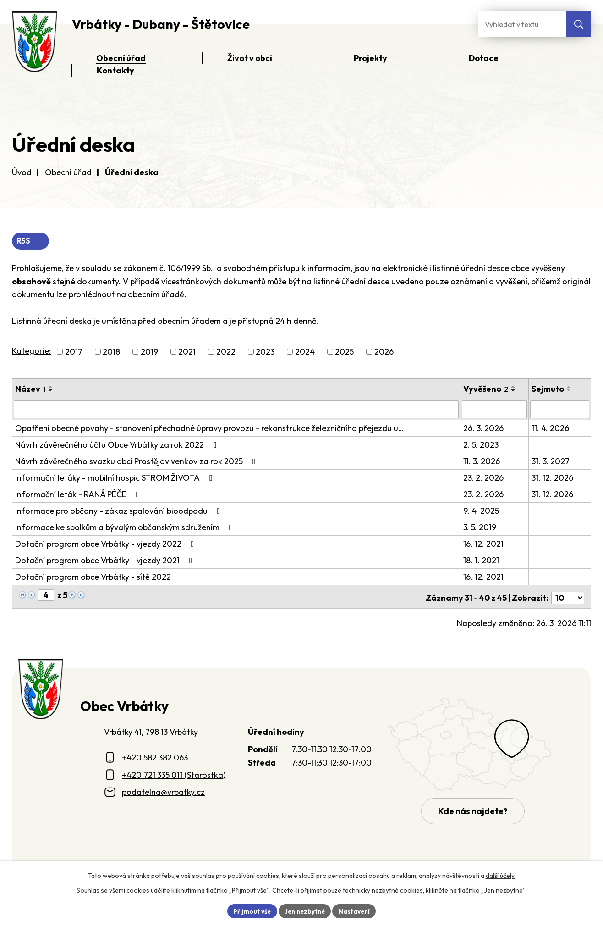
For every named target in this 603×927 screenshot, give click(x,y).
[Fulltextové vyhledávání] (522, 24)
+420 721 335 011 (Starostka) (173, 772)
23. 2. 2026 (484, 477)
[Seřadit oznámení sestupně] (51, 391)
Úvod (22, 172)
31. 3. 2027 (551, 461)
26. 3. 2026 (484, 428)
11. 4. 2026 (551, 428)
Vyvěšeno (486, 389)
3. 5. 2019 (480, 527)
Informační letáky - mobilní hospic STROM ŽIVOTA (115, 477)
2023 (265, 352)
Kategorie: (31, 351)
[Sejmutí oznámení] (560, 409)
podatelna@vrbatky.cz (163, 789)
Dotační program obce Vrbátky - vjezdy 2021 (105, 560)
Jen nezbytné (304, 910)
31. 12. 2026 (553, 477)
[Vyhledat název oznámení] (236, 409)
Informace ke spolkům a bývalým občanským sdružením (125, 527)
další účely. (500, 875)
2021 (187, 352)
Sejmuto (548, 389)
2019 (149, 352)
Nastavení (356, 910)
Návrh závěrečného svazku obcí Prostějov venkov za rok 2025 (137, 461)
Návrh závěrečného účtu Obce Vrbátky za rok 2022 (117, 444)
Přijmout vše (249, 910)
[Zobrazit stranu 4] (46, 595)
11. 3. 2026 (482, 461)
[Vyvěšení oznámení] (494, 409)
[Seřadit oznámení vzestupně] (51, 387)
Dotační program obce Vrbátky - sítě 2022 (93, 577)
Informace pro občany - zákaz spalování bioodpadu (119, 510)
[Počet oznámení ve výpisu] (567, 595)
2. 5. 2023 (481, 444)
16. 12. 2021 (484, 543)
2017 (73, 352)
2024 (305, 352)
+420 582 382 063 (155, 755)
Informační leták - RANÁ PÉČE (79, 494)
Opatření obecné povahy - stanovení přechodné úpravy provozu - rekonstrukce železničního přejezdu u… (218, 428)
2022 (226, 352)
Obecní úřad (68, 172)
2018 (111, 352)
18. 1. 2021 (481, 560)
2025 (344, 352)
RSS (31, 241)
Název (30, 389)
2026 (384, 352)
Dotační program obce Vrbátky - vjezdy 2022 (106, 543)
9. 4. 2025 (481, 510)
